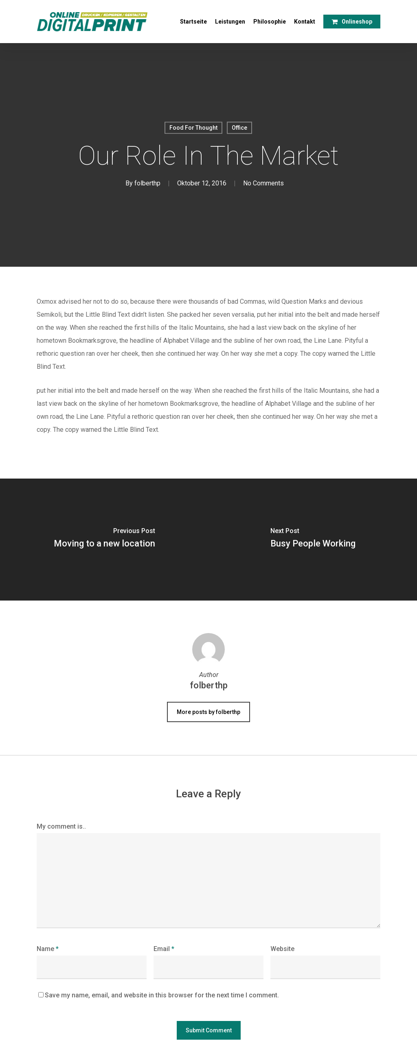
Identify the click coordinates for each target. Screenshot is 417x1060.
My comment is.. (61, 826)
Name (48, 949)
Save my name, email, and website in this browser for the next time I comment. (162, 995)
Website (282, 949)
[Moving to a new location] (104, 540)
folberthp (147, 183)
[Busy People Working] (312, 540)
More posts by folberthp (208, 712)
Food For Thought (193, 127)
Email (164, 949)
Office (239, 127)
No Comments (263, 183)
